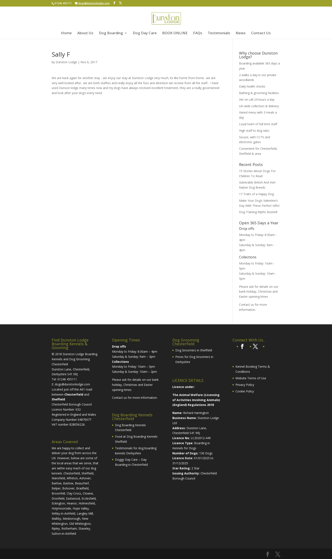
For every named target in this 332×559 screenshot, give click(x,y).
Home (66, 33)
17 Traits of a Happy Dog (256, 194)
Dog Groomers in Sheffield (193, 350)
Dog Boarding (111, 33)
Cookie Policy (244, 391)
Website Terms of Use (250, 378)
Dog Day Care (145, 33)
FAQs (197, 33)
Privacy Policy (244, 385)
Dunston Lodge (66, 62)
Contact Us (261, 33)
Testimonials (219, 33)
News (241, 33)
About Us (85, 33)
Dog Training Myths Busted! (258, 212)
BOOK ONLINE (175, 33)
